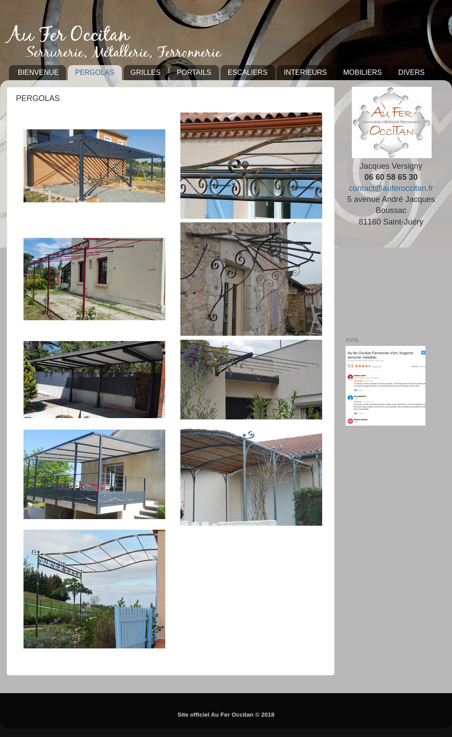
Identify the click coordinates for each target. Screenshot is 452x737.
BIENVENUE (38, 72)
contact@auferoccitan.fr (391, 188)
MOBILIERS (362, 72)
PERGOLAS (94, 72)
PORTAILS (194, 72)
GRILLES (146, 72)
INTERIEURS (305, 72)
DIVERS (411, 72)
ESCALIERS (248, 72)
